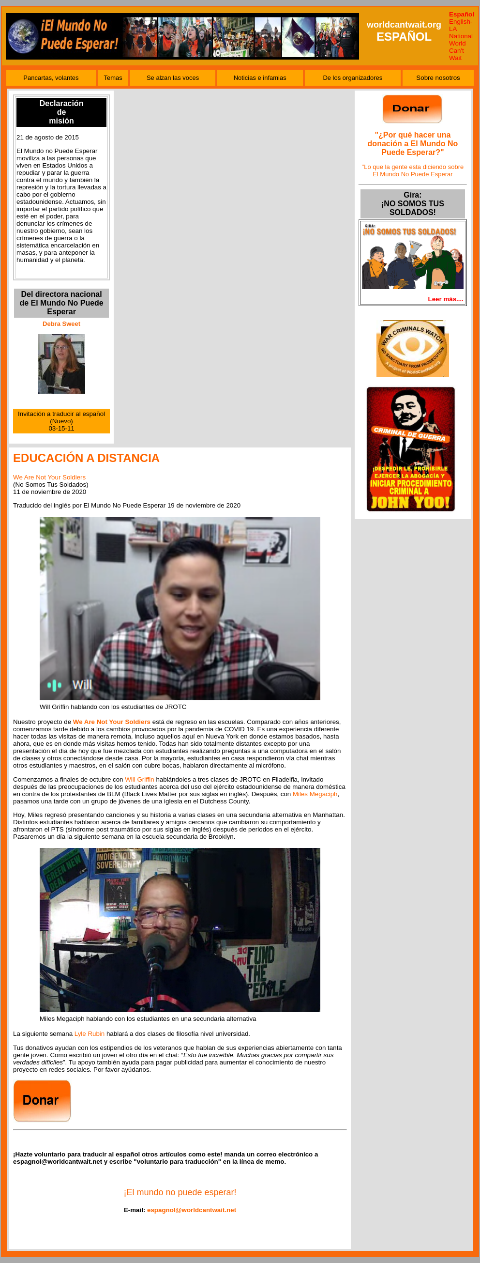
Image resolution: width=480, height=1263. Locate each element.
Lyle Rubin (90, 1033)
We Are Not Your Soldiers (49, 477)
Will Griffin (139, 779)
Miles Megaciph (315, 794)
